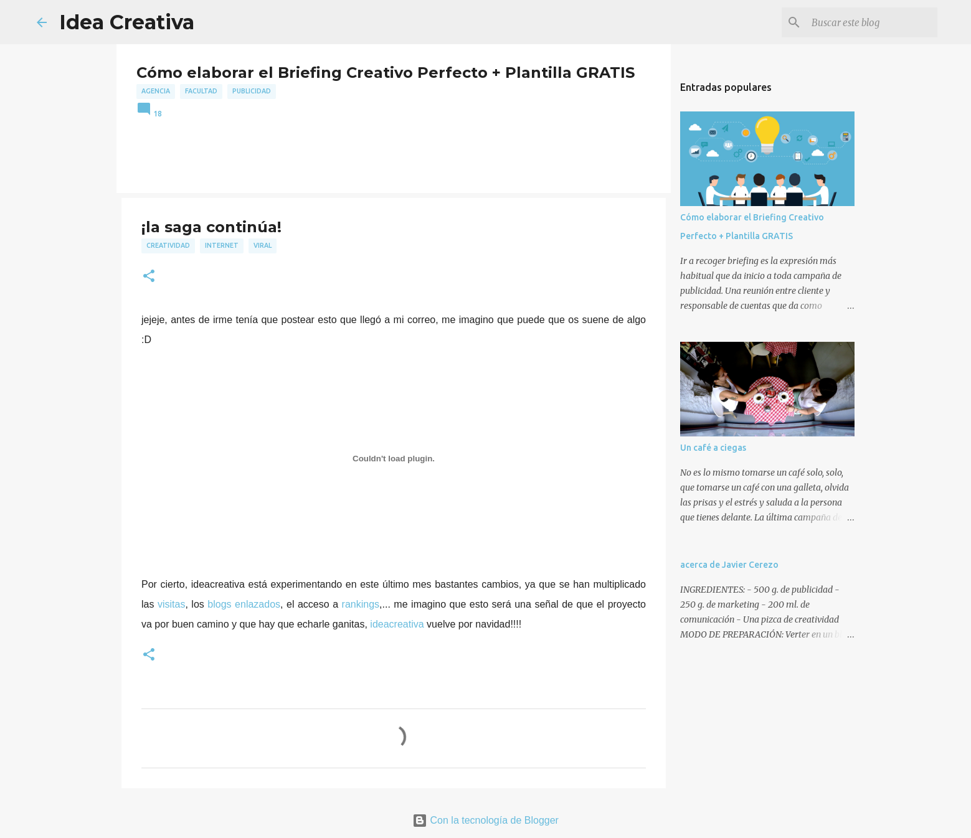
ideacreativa (397, 624)
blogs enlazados (243, 604)
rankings (360, 604)
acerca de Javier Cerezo (729, 565)
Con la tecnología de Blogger (485, 820)
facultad (201, 91)
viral (262, 245)
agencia (155, 91)
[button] (148, 276)
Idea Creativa (126, 22)
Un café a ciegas (713, 448)
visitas (171, 604)
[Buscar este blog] (872, 22)
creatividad (168, 245)
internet (222, 245)
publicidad (251, 91)
